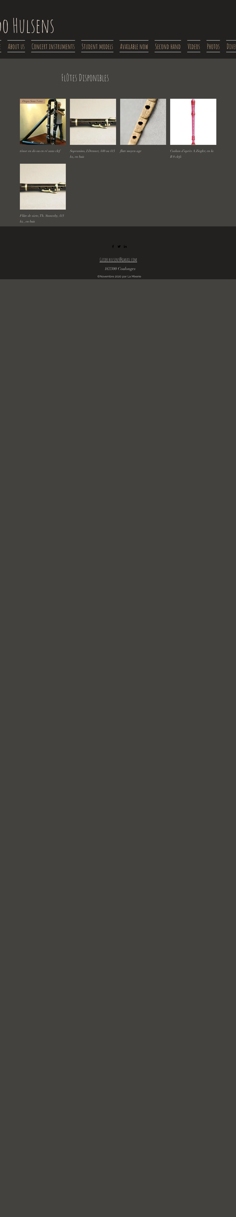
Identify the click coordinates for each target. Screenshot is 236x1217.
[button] (53, 46)
